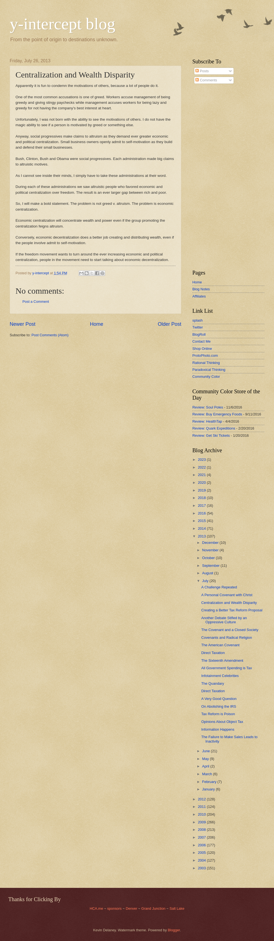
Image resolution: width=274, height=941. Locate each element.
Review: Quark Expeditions (213, 428)
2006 (202, 845)
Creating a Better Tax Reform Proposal (231, 610)
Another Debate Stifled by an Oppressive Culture (224, 620)
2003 (202, 868)
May (206, 759)
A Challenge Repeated (219, 587)
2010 (202, 814)
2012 (202, 799)
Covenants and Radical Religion (226, 637)
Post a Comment (35, 301)
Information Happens (217, 729)
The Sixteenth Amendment (222, 660)
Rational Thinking (206, 363)
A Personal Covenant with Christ (226, 595)
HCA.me (96, 908)
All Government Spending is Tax (226, 668)
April (206, 766)
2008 (202, 830)
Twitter (197, 327)
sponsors (115, 908)
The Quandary (212, 683)
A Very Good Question (218, 699)
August (208, 573)
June (206, 751)
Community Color (206, 376)
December (210, 543)
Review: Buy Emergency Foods (217, 414)
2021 (202, 475)
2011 (202, 807)
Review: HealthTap (207, 421)
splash (197, 320)
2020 (202, 482)
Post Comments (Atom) (50, 335)
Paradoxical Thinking (208, 370)
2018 (202, 498)
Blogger (174, 930)
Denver (132, 908)
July (205, 581)
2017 (202, 505)
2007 (202, 837)
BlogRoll (199, 334)
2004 (202, 860)
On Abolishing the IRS (218, 706)
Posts (202, 71)
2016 (202, 513)
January (209, 789)
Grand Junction (153, 908)
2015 (202, 521)
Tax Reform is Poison (218, 714)
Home (96, 324)
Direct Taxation (213, 653)
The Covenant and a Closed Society (229, 630)
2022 (202, 467)
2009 (202, 822)
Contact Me (201, 341)
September (211, 565)
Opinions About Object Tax (222, 722)
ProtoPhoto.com (205, 355)
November (210, 550)
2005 (202, 852)
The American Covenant (220, 645)
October (209, 558)
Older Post (169, 324)
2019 (202, 490)
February (209, 782)
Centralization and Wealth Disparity (229, 603)
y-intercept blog (62, 24)
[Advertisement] (209, 177)
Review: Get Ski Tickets (211, 435)
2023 (202, 459)
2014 (202, 528)
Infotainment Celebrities (220, 676)
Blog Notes (201, 289)
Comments (206, 80)
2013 (202, 536)
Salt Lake (176, 908)
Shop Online (202, 349)
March (207, 774)
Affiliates (199, 296)
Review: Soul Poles (207, 407)
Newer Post (22, 324)
